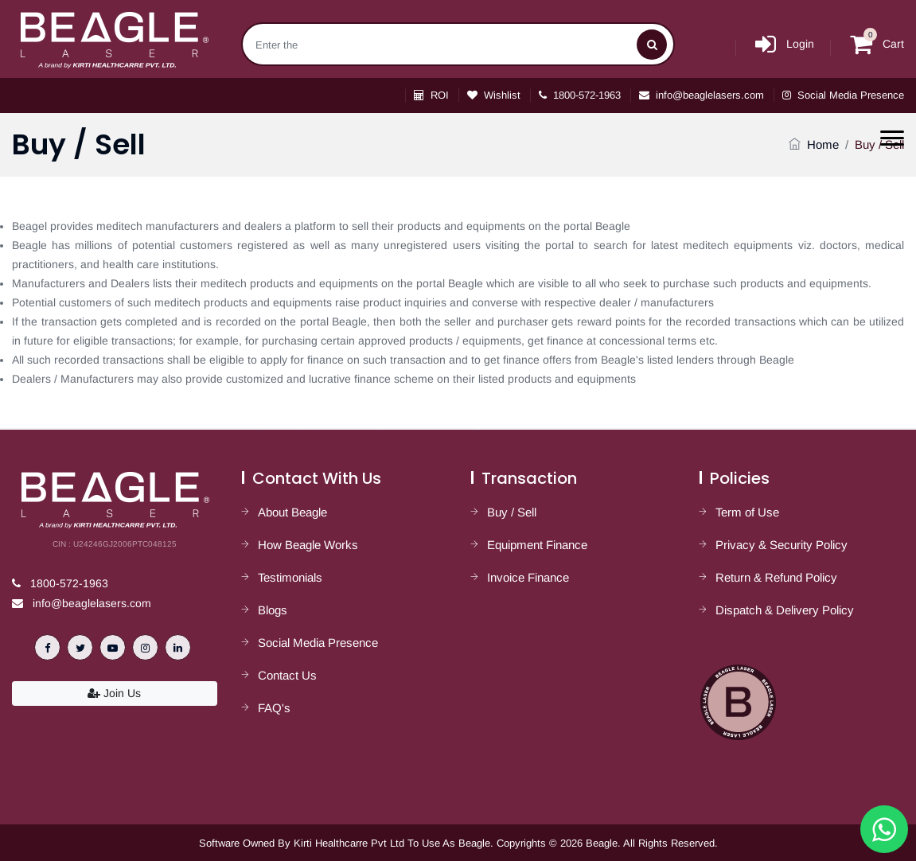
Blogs (272, 610)
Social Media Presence (843, 95)
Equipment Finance (537, 544)
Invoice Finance (528, 577)
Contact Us (287, 675)
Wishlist (493, 95)
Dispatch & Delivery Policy (784, 610)
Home (823, 144)
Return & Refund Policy (776, 577)
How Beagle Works (308, 544)
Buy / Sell (511, 512)
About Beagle (292, 512)
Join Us (114, 693)
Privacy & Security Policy (781, 544)
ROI (431, 95)
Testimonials (290, 577)
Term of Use (747, 512)
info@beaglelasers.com (701, 95)
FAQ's (274, 708)
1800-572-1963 (580, 95)
